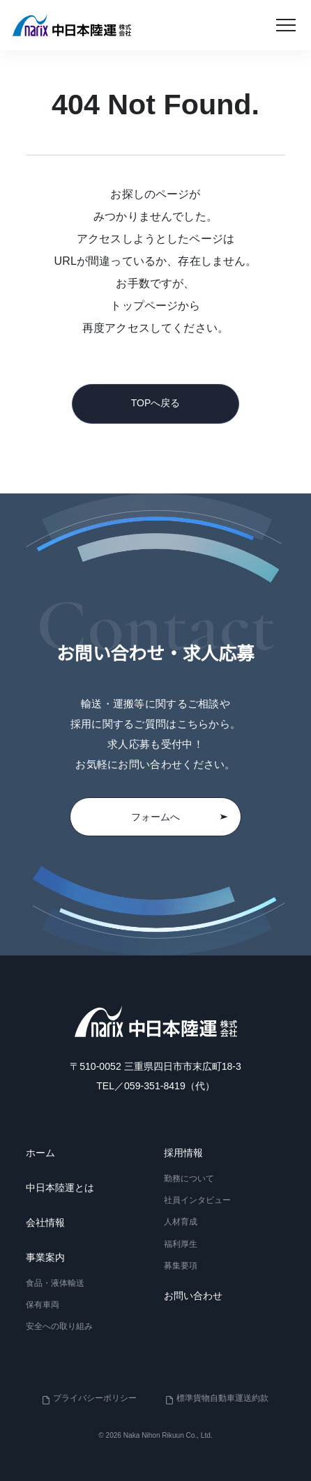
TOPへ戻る (156, 402)
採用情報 (183, 1152)
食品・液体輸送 (55, 1283)
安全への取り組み (59, 1326)
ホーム (40, 1152)
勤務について (189, 1178)
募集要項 (180, 1265)
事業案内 (45, 1257)
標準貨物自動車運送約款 (222, 1398)
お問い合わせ (193, 1295)
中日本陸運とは (60, 1187)
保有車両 (42, 1305)
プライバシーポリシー (95, 1398)
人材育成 (180, 1222)
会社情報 (45, 1222)
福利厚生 (180, 1243)
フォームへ (179, 816)
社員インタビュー (197, 1200)
